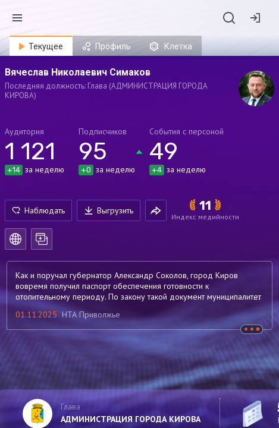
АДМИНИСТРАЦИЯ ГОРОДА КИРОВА (130, 419)
